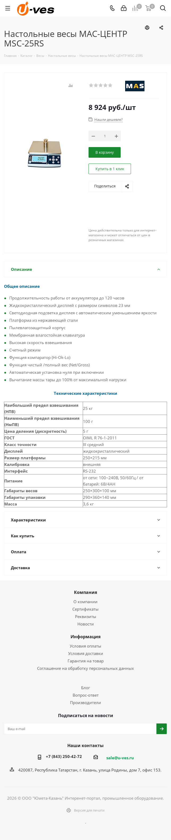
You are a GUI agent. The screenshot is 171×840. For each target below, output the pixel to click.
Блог (85, 687)
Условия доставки (85, 653)
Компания (85, 592)
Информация (85, 637)
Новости (85, 624)
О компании (85, 601)
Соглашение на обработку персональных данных (85, 668)
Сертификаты (85, 609)
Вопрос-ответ (86, 695)
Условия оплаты (85, 646)
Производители (85, 702)
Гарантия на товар (86, 660)
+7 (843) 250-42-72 (64, 756)
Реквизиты (85, 616)
